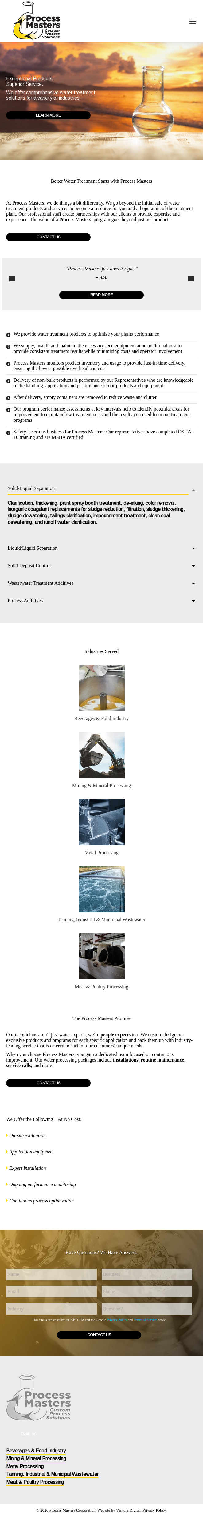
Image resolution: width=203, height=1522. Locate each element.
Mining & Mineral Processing (101, 785)
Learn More (48, 115)
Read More (101, 295)
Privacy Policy (117, 1319)
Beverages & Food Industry (101, 718)
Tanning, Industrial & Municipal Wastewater (102, 919)
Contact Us (49, 237)
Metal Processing (101, 852)
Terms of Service (145, 1319)
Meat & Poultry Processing (101, 986)
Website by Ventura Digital (119, 1510)
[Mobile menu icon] (193, 21)
